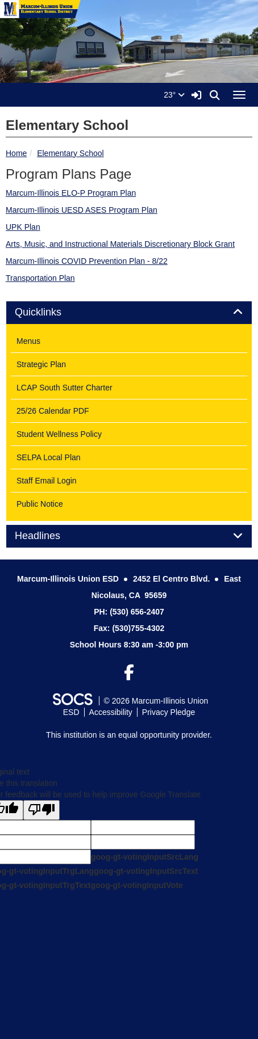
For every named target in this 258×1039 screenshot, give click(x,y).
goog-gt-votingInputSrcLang (144, 856)
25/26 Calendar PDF (52, 410)
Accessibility (110, 712)
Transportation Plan (40, 278)
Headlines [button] (50, 536)
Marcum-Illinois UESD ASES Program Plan (81, 209)
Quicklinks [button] (51, 312)
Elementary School (70, 153)
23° (174, 94)
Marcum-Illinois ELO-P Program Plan (71, 192)
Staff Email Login (46, 480)
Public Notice (39, 503)
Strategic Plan (41, 364)
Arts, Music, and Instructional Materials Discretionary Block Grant (120, 244)
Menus (28, 341)
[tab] (129, 312)
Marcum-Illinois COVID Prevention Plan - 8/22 (87, 261)
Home (16, 153)
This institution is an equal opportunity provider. (129, 734)
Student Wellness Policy (59, 434)
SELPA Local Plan (48, 457)
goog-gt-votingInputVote (136, 885)
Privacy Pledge (168, 712)
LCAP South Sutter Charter (64, 387)
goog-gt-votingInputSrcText (146, 871)
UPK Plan (23, 227)
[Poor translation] (41, 810)
